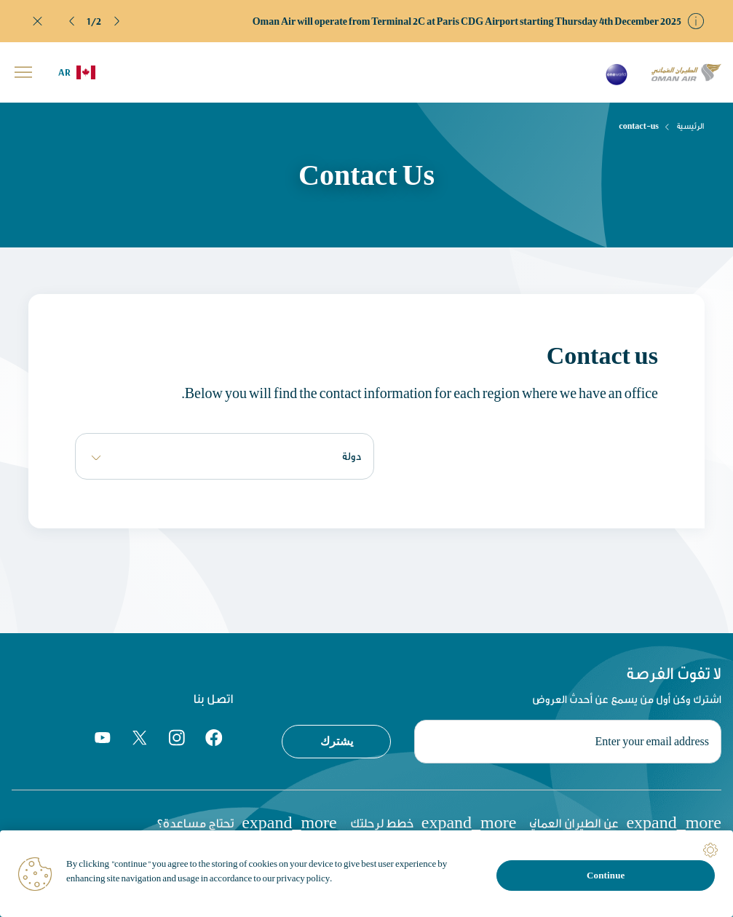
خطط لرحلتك (433, 822)
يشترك (336, 741)
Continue (606, 875)
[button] (72, 21)
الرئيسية (690, 126)
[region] (366, 873)
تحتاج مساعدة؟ (246, 822)
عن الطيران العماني (625, 822)
